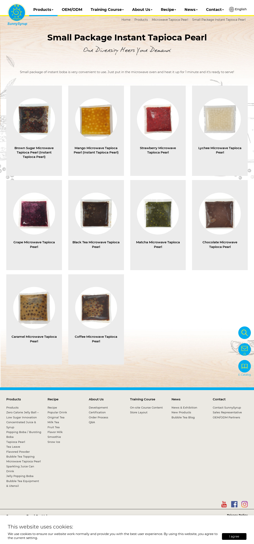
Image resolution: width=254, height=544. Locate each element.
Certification (97, 412)
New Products (181, 412)
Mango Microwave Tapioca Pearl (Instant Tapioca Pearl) (96, 150)
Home (125, 20)
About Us (142, 9)
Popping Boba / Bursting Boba (23, 434)
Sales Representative (227, 412)
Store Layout (138, 412)
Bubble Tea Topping (20, 456)
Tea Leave (13, 446)
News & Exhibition (184, 407)
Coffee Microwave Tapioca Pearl (96, 339)
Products (43, 9)
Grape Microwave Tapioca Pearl (34, 244)
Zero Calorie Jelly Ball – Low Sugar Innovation (22, 415)
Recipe (168, 9)
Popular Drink (57, 412)
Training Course (107, 9)
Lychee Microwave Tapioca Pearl (219, 150)
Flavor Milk (55, 432)
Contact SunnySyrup (227, 407)
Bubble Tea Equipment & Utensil (22, 483)
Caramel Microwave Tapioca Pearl (34, 339)
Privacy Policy (237, 515)
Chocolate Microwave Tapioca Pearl (219, 244)
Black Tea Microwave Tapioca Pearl (96, 244)
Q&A (92, 422)
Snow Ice (54, 441)
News (191, 9)
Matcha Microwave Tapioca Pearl (158, 244)
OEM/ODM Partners (226, 417)
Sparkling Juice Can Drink (20, 469)
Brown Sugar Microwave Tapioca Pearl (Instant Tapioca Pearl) (34, 152)
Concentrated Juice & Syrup (21, 424)
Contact (215, 9)
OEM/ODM (72, 9)
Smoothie (54, 436)
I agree (234, 536)
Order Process (98, 417)
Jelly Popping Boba (20, 476)
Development (98, 407)
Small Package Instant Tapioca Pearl (219, 20)
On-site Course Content (146, 407)
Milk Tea (53, 422)
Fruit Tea (54, 427)
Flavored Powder (18, 451)
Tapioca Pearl (15, 441)
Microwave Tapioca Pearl (170, 20)
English (238, 9)
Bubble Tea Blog (183, 417)
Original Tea (56, 417)
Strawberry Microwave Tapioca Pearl (158, 150)
